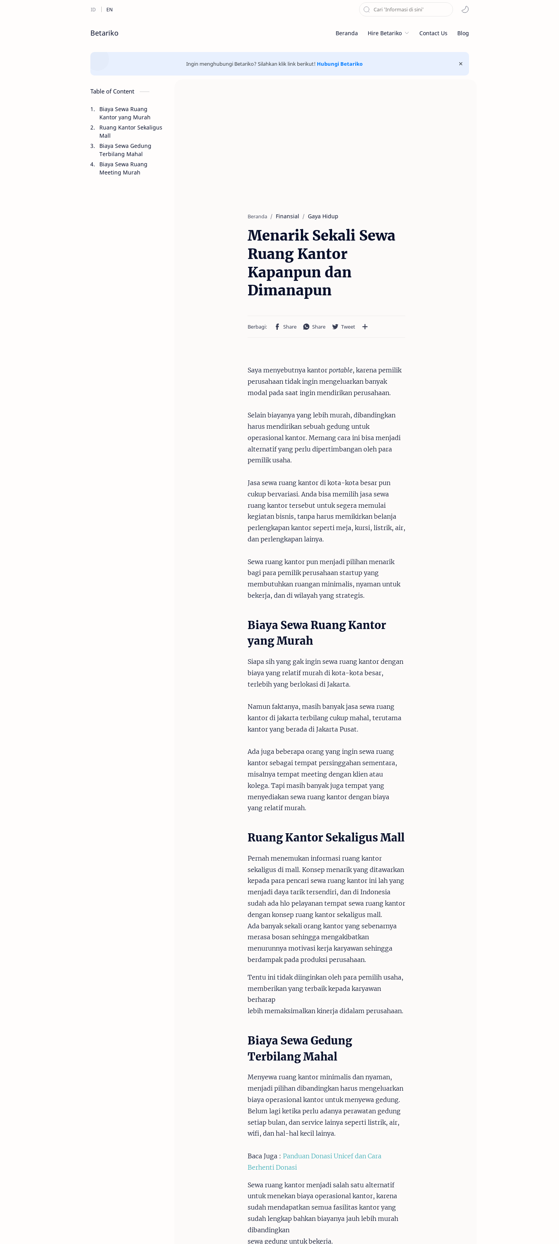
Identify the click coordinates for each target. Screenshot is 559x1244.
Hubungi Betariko (340, 63)
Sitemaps (343, 1226)
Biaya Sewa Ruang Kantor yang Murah (125, 113)
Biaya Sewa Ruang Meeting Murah (123, 168)
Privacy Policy (253, 1226)
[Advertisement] (127, 378)
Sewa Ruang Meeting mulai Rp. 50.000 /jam (419, 1132)
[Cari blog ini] (406, 9)
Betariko (104, 33)
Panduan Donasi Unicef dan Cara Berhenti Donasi (295, 862)
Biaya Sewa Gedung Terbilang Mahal (125, 150)
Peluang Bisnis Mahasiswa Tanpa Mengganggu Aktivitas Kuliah (326, 1136)
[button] (465, 9)
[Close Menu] (460, 63)
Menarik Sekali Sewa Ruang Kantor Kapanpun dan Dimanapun (226, 1136)
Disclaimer (213, 1226)
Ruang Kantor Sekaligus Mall (130, 131)
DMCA (314, 1226)
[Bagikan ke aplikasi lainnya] (303, 290)
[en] (109, 9)
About (288, 1226)
